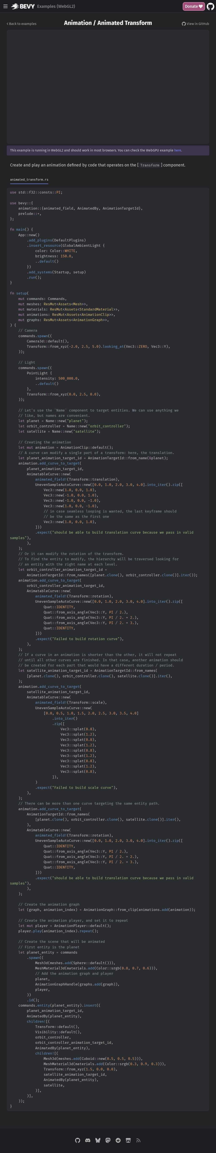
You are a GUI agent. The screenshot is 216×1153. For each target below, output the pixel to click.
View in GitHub (195, 24)
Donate (194, 6)
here (177, 150)
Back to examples (21, 24)
